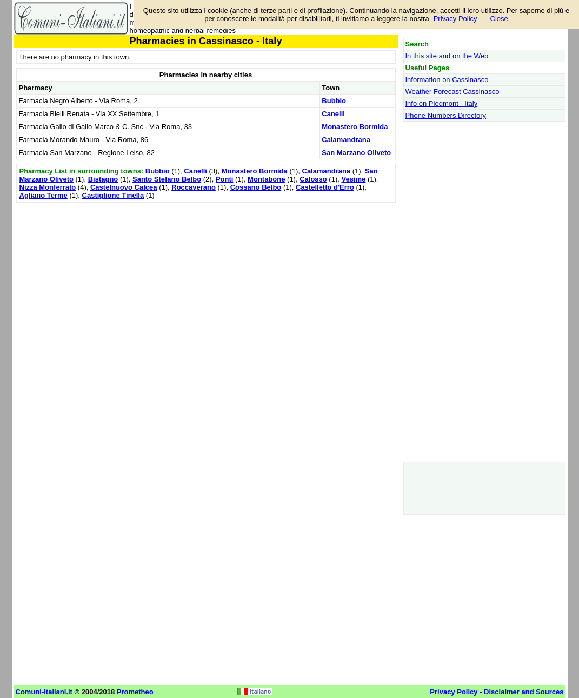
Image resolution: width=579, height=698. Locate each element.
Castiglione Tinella (113, 195)
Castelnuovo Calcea (123, 187)
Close (499, 19)
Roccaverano (193, 187)
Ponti (225, 179)
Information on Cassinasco (447, 80)
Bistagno (103, 179)
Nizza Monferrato (47, 187)
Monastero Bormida (355, 127)
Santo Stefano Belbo (166, 179)
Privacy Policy (455, 19)
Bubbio (334, 101)
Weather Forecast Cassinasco (452, 92)
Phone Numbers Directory (446, 115)
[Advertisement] (206, 281)
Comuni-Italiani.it (44, 692)
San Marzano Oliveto (356, 153)
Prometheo (135, 692)
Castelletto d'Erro (325, 187)
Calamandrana (346, 140)
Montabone (266, 179)
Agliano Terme (43, 195)
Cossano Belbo (256, 187)
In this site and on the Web (447, 56)
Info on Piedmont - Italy (441, 103)
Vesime (353, 179)
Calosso (313, 179)
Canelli (333, 114)
